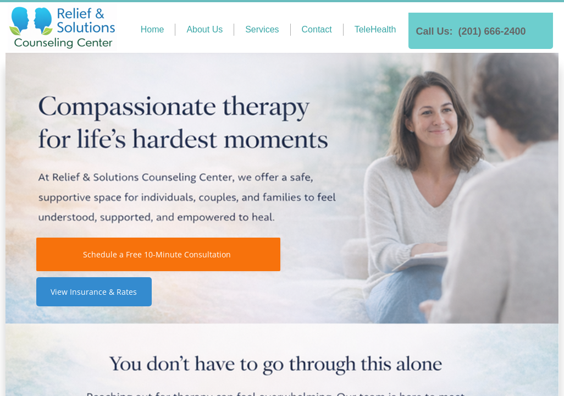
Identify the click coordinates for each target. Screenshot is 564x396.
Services (262, 29)
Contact (317, 29)
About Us (204, 29)
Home (152, 29)
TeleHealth (375, 29)
